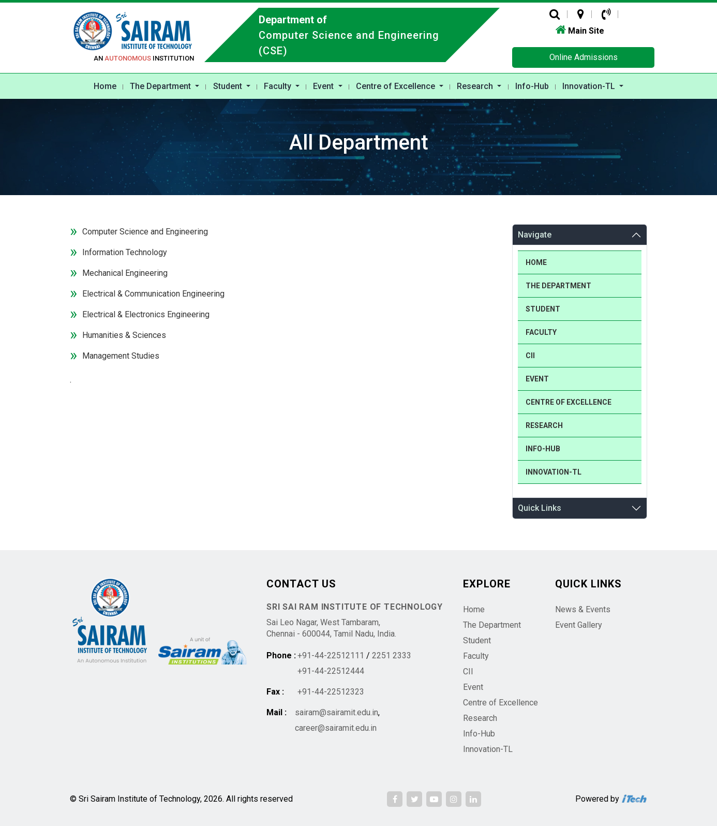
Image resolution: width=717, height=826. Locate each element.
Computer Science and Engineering (145, 232)
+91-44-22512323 (330, 692)
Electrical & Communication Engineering (153, 294)
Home (105, 86)
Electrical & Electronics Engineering (146, 314)
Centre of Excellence (396, 86)
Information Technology (124, 252)
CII (530, 355)
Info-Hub (532, 86)
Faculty (278, 86)
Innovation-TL (589, 86)
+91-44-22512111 (330, 655)
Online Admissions (583, 57)
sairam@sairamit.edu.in (336, 712)
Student (228, 86)
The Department (161, 86)
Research (476, 86)
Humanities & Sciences (124, 335)
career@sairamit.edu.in (336, 728)
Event (324, 86)
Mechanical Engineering (125, 273)
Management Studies (120, 356)
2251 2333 (391, 655)
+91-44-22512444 (330, 671)
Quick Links (539, 508)
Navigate (534, 235)
